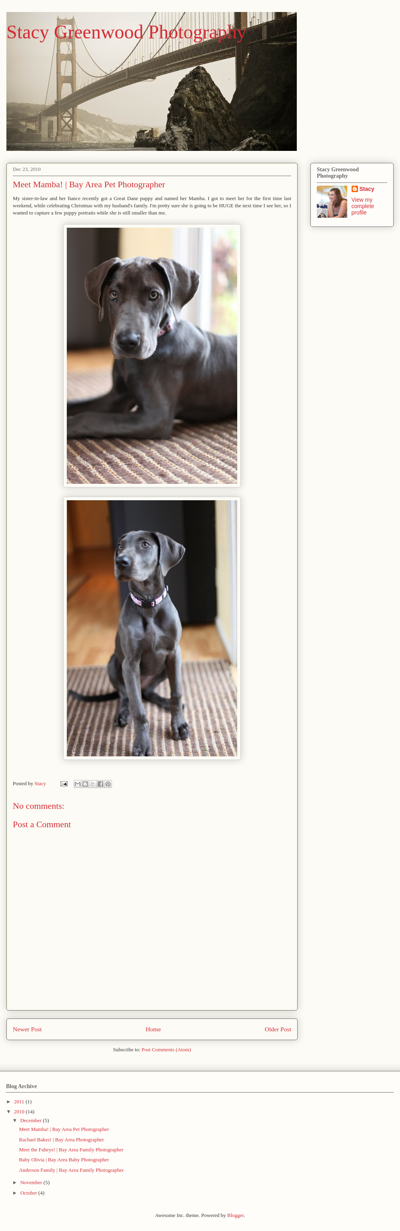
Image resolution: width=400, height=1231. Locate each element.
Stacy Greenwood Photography (126, 31)
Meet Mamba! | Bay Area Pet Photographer (64, 1129)
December (31, 1120)
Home (153, 1029)
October (29, 1193)
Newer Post (27, 1029)
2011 (20, 1102)
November (32, 1182)
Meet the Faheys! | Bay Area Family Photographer (71, 1150)
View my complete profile (363, 206)
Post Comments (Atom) (166, 1050)
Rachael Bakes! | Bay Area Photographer (61, 1140)
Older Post (278, 1029)
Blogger (235, 1215)
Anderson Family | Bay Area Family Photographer (71, 1170)
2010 (20, 1112)
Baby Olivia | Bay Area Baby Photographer (64, 1160)
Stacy (367, 189)
